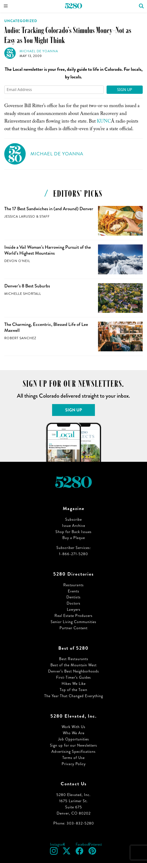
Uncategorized (20, 21)
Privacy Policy (74, 764)
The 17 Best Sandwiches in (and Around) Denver (48, 208)
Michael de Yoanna (39, 51)
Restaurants (73, 585)
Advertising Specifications (73, 751)
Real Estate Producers (73, 615)
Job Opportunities (73, 739)
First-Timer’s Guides (73, 677)
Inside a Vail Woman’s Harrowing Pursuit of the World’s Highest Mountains (47, 250)
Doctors (73, 603)
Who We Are (73, 733)
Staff (44, 216)
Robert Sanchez (20, 338)
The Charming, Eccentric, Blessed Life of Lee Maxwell (46, 327)
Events (73, 591)
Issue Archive (73, 525)
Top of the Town (73, 689)
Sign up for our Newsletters (73, 745)
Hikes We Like (74, 683)
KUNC (104, 122)
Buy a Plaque (73, 537)
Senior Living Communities (73, 622)
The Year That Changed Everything (73, 696)
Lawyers (73, 609)
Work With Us (73, 726)
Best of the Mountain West (73, 665)
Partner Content (73, 628)
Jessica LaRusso (19, 216)
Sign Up (124, 89)
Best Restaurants (73, 659)
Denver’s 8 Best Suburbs (27, 285)
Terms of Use (73, 757)
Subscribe (73, 519)
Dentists (73, 597)
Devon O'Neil (17, 261)
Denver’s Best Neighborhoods (73, 671)
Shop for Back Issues (73, 531)
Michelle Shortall (22, 293)
